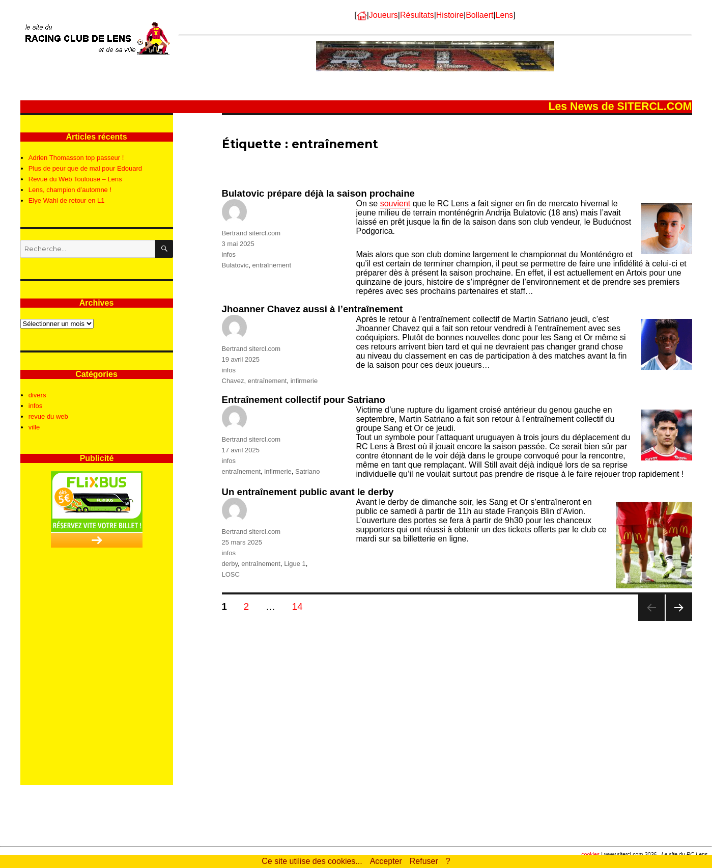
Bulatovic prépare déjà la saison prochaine (318, 193)
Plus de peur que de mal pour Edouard (85, 168)
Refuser (424, 861)
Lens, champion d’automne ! (70, 190)
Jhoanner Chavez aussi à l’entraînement (312, 309)
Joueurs (383, 15)
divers (37, 395)
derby (230, 563)
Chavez (233, 381)
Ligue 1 (295, 563)
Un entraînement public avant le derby (308, 491)
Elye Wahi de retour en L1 (67, 200)
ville (34, 427)
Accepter (386, 861)
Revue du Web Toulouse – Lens (75, 179)
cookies (590, 854)
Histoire (450, 15)
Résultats (417, 15)
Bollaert (479, 15)
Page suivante (679, 620)
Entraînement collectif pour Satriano (303, 399)
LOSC (231, 574)
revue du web (48, 416)
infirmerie (304, 381)
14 (301, 606)
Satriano (307, 471)
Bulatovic (235, 265)
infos (229, 254)
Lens (505, 15)
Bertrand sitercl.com (251, 233)
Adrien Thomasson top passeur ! (76, 157)
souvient (395, 203)
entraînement (271, 265)
